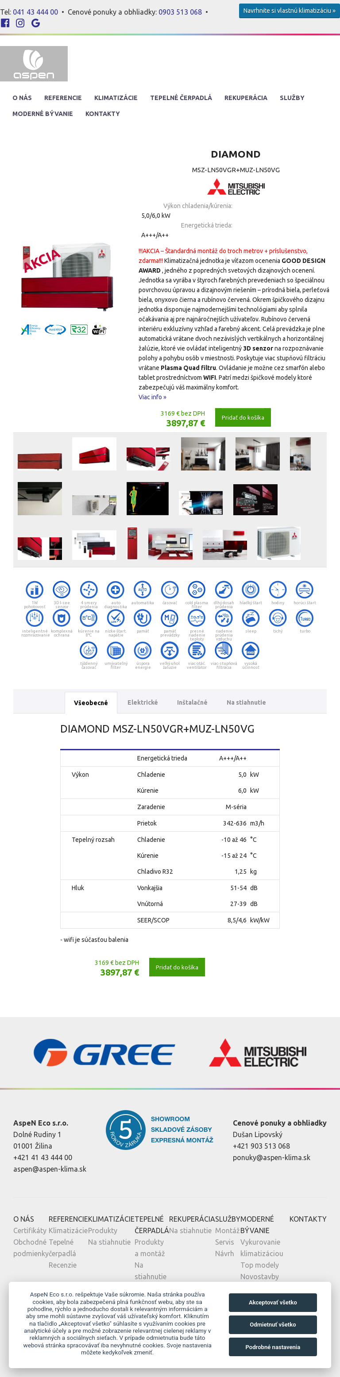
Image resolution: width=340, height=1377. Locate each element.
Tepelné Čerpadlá (181, 97)
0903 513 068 (180, 12)
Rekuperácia (245, 97)
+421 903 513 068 (261, 1146)
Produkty (102, 1230)
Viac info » (152, 397)
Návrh (224, 1253)
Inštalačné (192, 702)
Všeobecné (91, 702)
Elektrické (143, 702)
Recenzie (63, 1265)
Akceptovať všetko (273, 1302)
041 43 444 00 (35, 12)
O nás (22, 97)
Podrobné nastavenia (272, 1347)
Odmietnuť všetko (273, 1324)
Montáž (227, 1230)
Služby (292, 97)
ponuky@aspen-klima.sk (271, 1157)
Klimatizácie (116, 97)
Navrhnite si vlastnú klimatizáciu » (289, 10)
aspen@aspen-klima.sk (49, 1169)
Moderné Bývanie (42, 113)
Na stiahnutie (246, 702)
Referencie (63, 97)
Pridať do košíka (243, 417)
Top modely (259, 1265)
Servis (224, 1242)
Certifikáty (29, 1230)
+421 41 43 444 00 (42, 1157)
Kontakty (102, 113)
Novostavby (259, 1277)
